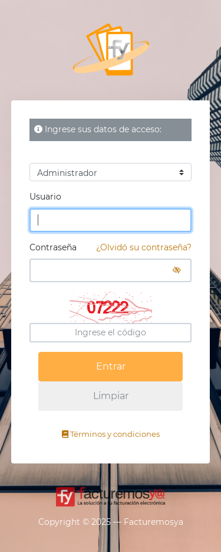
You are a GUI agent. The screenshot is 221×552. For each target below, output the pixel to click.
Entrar (111, 366)
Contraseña (110, 247)
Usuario (45, 196)
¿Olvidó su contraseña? (144, 247)
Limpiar (110, 395)
